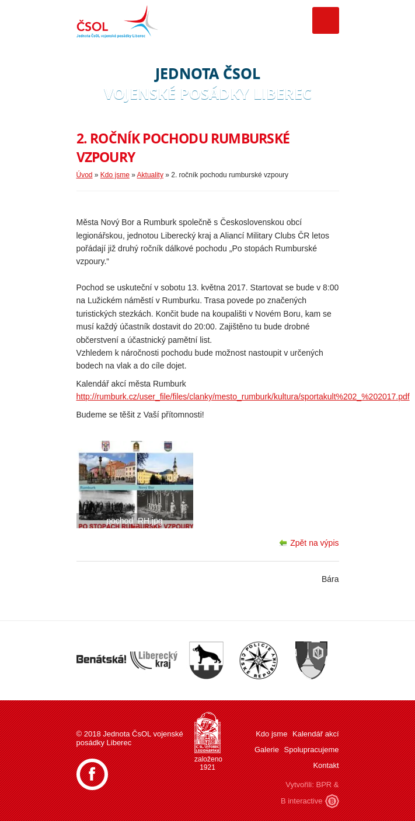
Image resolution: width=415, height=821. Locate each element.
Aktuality (150, 175)
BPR (324, 784)
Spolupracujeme (311, 749)
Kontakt (326, 765)
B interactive (302, 801)
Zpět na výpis (314, 543)
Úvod (84, 175)
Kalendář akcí (315, 733)
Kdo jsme (115, 175)
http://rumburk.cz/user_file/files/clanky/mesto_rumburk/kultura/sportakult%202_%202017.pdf (243, 396)
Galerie (266, 749)
